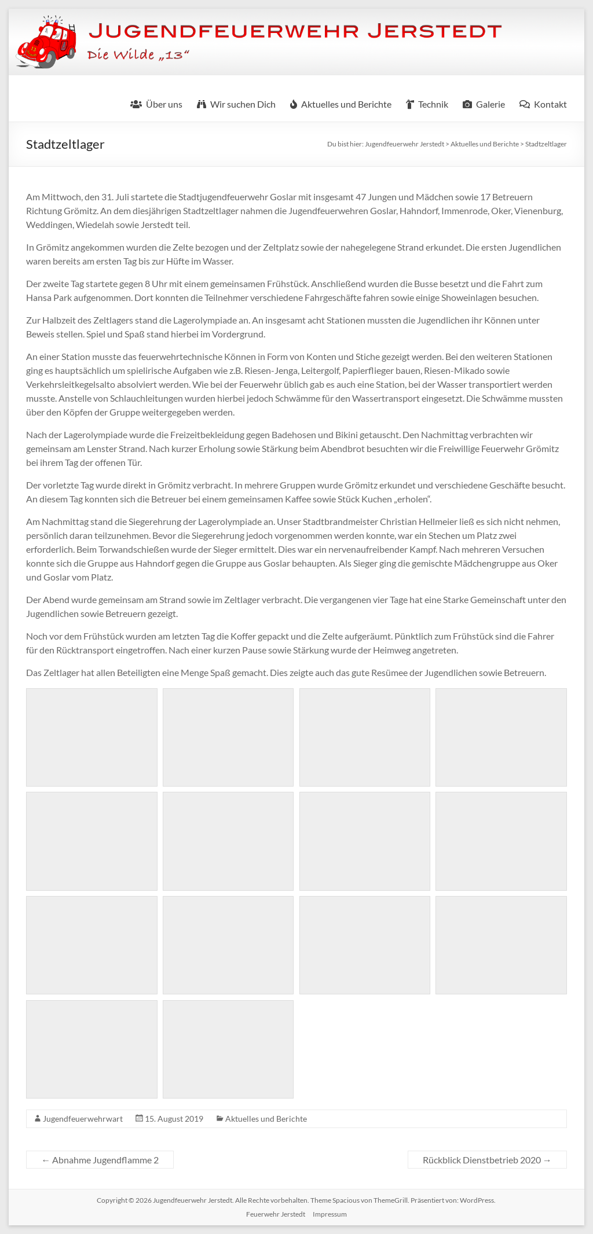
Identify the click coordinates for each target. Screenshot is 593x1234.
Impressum (330, 1214)
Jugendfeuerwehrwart (83, 1118)
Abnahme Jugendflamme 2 (100, 1159)
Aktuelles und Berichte (266, 1118)
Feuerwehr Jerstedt (275, 1214)
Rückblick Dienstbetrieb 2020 (487, 1159)
